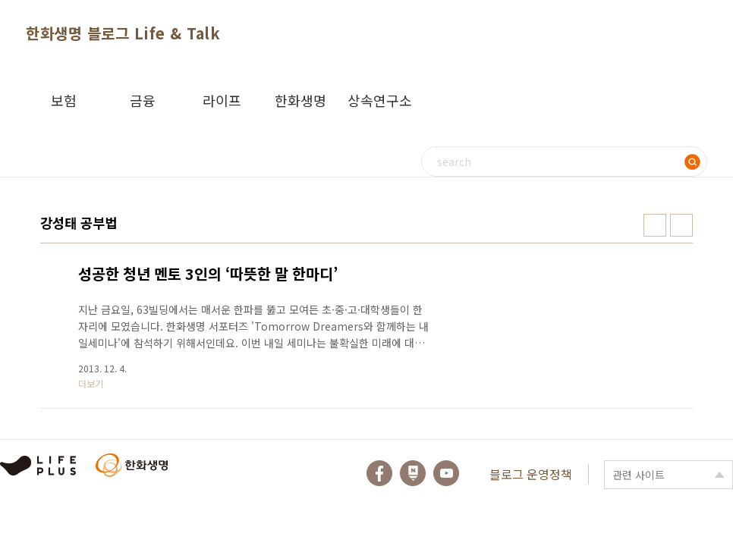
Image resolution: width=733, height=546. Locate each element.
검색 (692, 161)
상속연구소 (380, 100)
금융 (143, 100)
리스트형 (681, 225)
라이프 (222, 100)
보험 (64, 100)
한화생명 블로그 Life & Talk (123, 33)
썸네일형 (654, 225)
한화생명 (300, 100)
